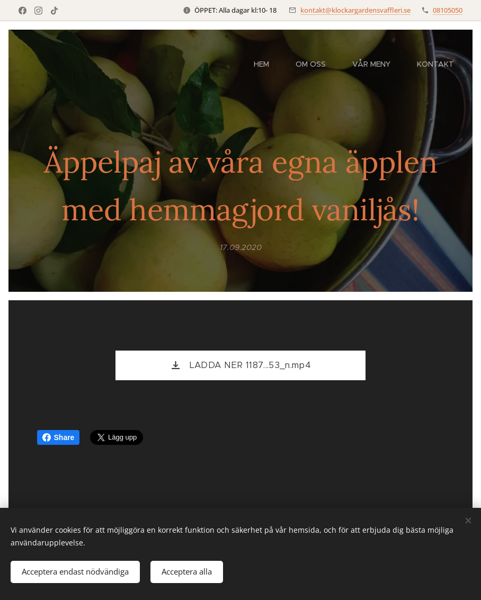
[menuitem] (266, 64)
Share (58, 437)
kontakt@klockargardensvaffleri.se (355, 10)
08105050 (447, 10)
